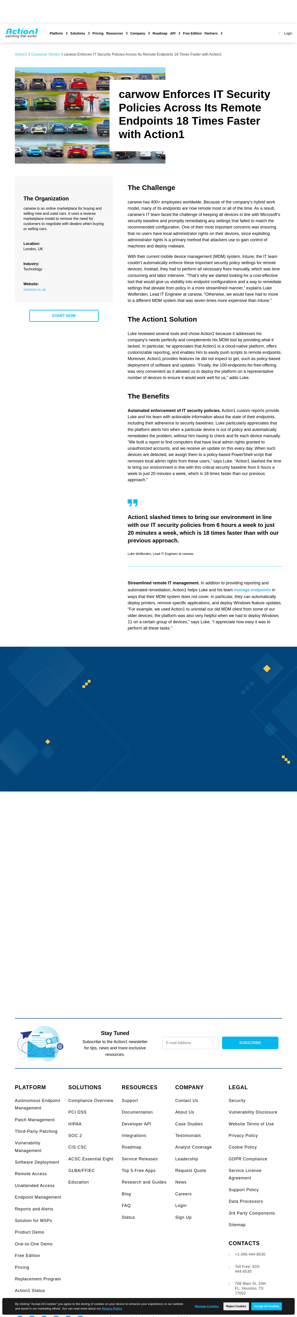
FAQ (126, 1205)
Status (128, 1217)
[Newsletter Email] (190, 1043)
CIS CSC (77, 1147)
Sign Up (183, 1217)
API (172, 33)
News (181, 1182)
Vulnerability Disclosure (253, 1112)
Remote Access (31, 1173)
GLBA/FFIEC (81, 1170)
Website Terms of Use (251, 1124)
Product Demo (29, 1232)
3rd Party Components (252, 1213)
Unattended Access (35, 1185)
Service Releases (140, 1159)
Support (130, 1100)
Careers (183, 1194)
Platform (56, 33)
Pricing (98, 33)
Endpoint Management (38, 1197)
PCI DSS (77, 1112)
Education (78, 1182)
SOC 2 (75, 1135)
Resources (114, 33)
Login (288, 33)
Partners (211, 33)
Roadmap (159, 33)
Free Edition (192, 33)
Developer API (137, 1124)
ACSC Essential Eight (90, 1159)
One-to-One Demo (34, 1244)
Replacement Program (38, 1279)
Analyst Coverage (193, 1147)
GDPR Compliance (248, 1159)
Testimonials (188, 1135)
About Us (184, 1112)
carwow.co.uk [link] (34, 289)
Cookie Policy (243, 1147)
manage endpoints (252, 590)
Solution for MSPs (33, 1220)
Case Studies (189, 1124)
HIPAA (75, 1124)
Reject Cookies (236, 1306)
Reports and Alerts (34, 1209)
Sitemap (237, 1224)
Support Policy (244, 1189)
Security (237, 1100)
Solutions (77, 33)
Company (137, 33)
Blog (126, 1194)
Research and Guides (144, 1182)
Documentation (137, 1112)
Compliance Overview (90, 1100)
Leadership (186, 1159)
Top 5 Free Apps (139, 1170)
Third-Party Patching (36, 1131)
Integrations (134, 1135)
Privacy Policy (243, 1135)
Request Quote (190, 1170)
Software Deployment (37, 1162)
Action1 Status (30, 1290)
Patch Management (35, 1120)
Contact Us (186, 1100)
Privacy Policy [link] (112, 1308)
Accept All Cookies (266, 1306)
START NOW (64, 315)
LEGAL (238, 1087)
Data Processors (246, 1201)
